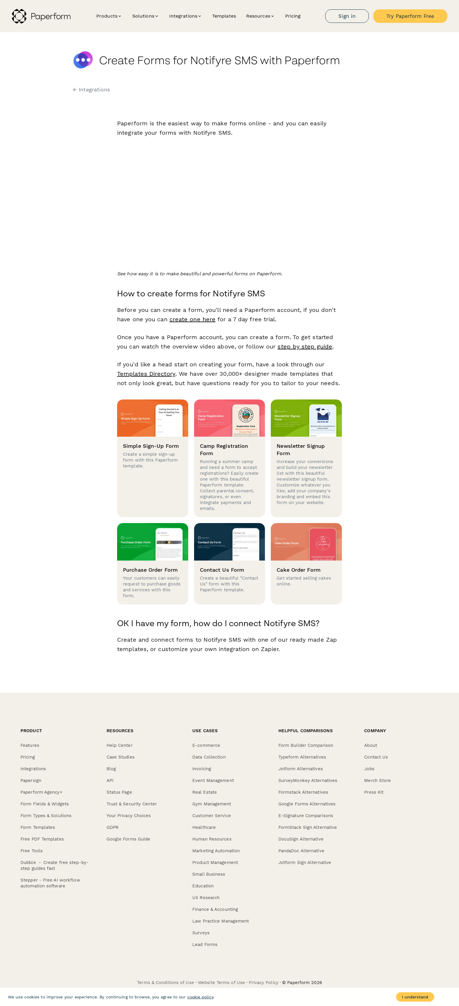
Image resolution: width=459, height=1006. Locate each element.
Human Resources (212, 839)
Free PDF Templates (42, 839)
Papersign (30, 780)
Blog (111, 768)
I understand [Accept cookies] (415, 997)
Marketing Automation (216, 850)
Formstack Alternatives (303, 792)
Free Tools (31, 850)
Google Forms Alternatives (307, 804)
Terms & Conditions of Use (165, 982)
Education (203, 886)
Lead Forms (204, 944)
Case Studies (121, 757)
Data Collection (209, 757)
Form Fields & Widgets (44, 804)
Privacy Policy (263, 982)
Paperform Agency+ (41, 792)
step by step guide (305, 346)
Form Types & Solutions (45, 815)
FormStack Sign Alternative (307, 827)
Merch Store (377, 780)
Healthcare (204, 827)
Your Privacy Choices (129, 815)
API (110, 780)
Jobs (369, 768)
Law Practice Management (220, 921)
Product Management (215, 862)
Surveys (201, 932)
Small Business (208, 874)
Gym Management (211, 804)
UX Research (206, 897)
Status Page (119, 792)
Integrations (33, 768)
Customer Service (211, 815)
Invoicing (201, 768)
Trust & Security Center (132, 804)
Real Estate (204, 792)
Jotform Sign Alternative (304, 862)
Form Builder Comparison (305, 745)
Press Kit (373, 792)
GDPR (113, 827)
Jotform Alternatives (300, 768)
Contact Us (376, 757)
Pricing (293, 16)
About (370, 745)
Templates (224, 16)
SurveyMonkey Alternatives (308, 780)
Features (29, 745)
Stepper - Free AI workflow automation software (50, 883)
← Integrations (91, 90)
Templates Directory (146, 373)
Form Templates (37, 827)
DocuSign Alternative (300, 839)
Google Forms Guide (128, 839)
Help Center (120, 745)
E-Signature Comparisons (305, 815)
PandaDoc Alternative (301, 850)
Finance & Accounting (215, 909)
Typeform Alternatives (302, 757)
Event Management (213, 780)
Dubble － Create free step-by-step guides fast (54, 865)
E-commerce (206, 745)
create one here (192, 319)
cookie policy (200, 997)
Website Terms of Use (221, 982)
